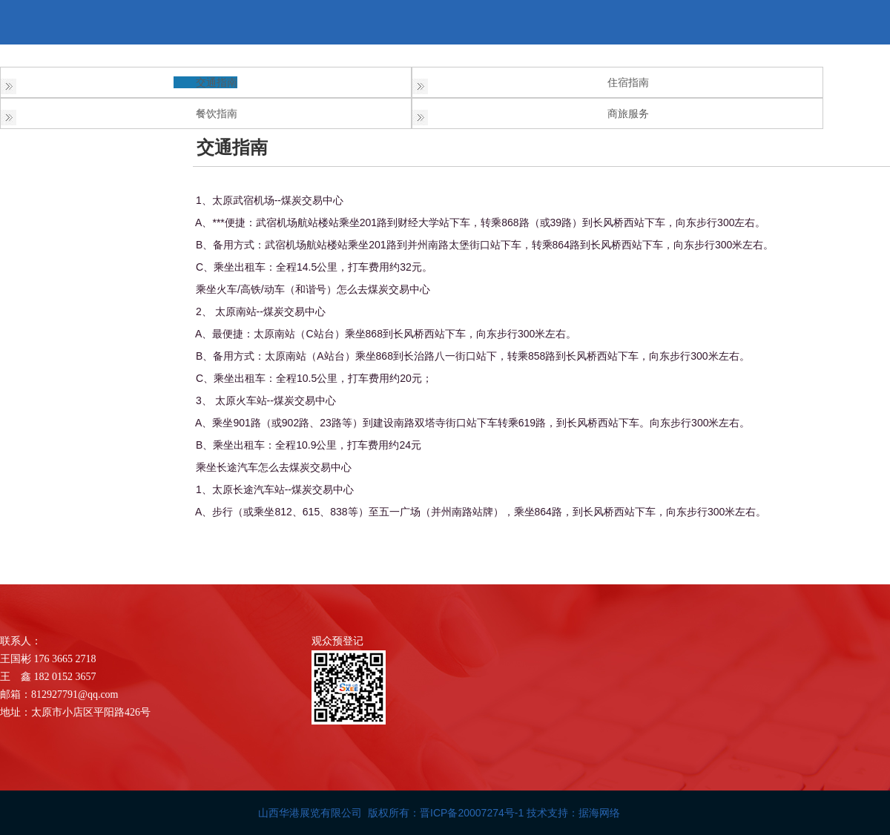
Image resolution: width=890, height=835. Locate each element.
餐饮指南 (216, 113)
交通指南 (216, 82)
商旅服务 (628, 113)
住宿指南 (628, 82)
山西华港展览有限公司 (310, 813)
